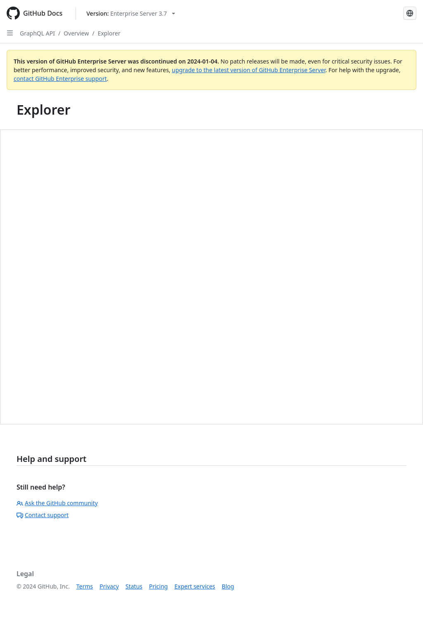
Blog (228, 586)
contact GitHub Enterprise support (60, 78)
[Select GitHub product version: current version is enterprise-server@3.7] (131, 13)
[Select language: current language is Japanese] (409, 13)
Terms (84, 586)
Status (134, 586)
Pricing (158, 586)
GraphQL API (37, 33)
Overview (76, 33)
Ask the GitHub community (57, 503)
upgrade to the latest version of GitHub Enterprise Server (249, 70)
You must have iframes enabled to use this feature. (211, 277)
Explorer (108, 33)
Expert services (194, 586)
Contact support (43, 515)
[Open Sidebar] (10, 33)
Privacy (109, 586)
